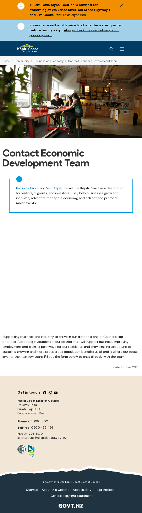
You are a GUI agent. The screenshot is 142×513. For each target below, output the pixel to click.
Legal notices (104, 490)
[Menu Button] (122, 49)
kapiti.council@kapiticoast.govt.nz (42, 438)
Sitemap (32, 490)
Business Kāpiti (27, 188)
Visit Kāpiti (54, 188)
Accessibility (82, 490)
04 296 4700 (38, 421)
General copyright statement (72, 496)
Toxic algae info (74, 15)
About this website (55, 490)
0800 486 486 (42, 428)
